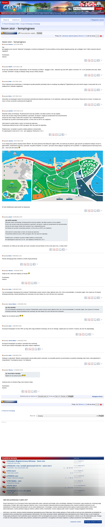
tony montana (81, 485)
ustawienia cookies (75, 522)
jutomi (10, 217)
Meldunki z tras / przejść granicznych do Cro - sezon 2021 (29, 466)
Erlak (10, 81)
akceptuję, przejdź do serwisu (93, 522)
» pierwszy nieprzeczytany (69, 36)
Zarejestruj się (16, 20)
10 (72, 487)
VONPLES (80, 475)
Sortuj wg (54, 396)
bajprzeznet (80, 465)
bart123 (11, 111)
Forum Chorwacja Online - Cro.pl (14, 24)
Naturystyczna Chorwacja (13, 483)
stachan (11, 140)
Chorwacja (29, 24)
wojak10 (80, 470)
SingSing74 (80, 490)
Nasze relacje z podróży (13, 472)
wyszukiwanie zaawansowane (80, 11)
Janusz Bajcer (12, 304)
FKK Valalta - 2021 (14, 481)
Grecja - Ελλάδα (11, 487)
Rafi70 (10, 66)
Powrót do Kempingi (8, 411)
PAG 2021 (11, 471)
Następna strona (97, 396)
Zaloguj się (6, 20)
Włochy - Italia (11, 492)
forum (5, 3)
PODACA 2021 (13, 476)
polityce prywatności (75, 518)
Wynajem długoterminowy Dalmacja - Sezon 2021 (26, 461)
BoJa (10, 96)
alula (10, 289)
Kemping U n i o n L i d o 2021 (19, 491)
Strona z (82, 36)
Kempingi (37, 24)
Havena (11, 44)
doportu (79, 480)
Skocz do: (33, 416)
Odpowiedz (9, 33)
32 (67, 467)
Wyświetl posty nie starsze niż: (34, 396)
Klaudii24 (80, 461)
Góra (101, 60)
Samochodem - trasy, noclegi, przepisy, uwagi (18, 467)
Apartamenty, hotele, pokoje (14, 463)
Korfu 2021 (12, 486)
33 (69, 467)
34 (72, 467)
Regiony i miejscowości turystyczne (15, 477)
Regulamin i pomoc (98, 20)
